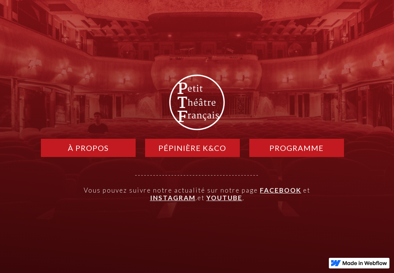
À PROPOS (88, 147)
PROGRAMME (296, 147)
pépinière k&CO (192, 147)
